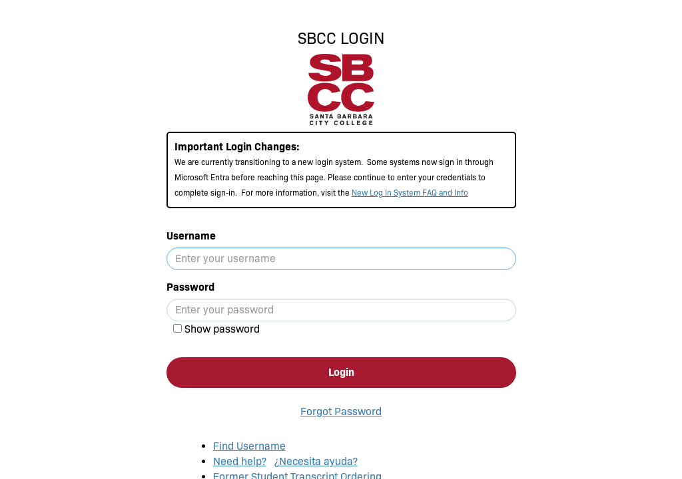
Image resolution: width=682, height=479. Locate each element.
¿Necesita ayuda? (316, 461)
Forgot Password (341, 411)
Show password (222, 329)
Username (191, 236)
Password (190, 287)
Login (341, 372)
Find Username (249, 446)
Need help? (239, 461)
